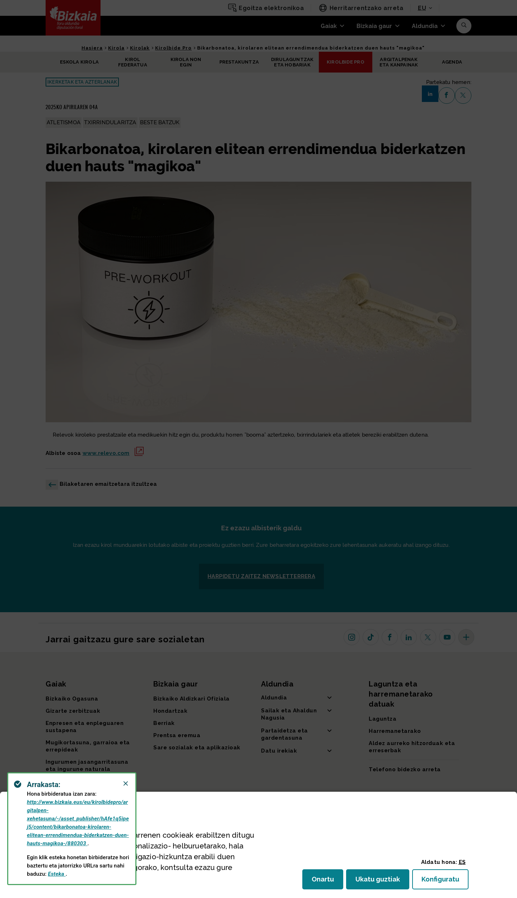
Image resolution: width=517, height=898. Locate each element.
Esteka (57, 874)
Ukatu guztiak (379, 881)
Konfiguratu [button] (445, 881)
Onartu (327, 881)
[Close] (125, 783)
